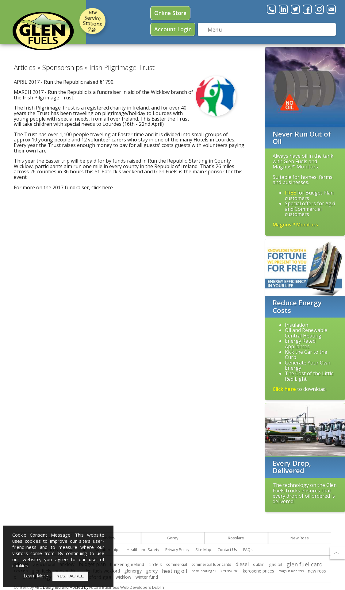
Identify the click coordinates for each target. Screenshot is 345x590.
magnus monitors (291, 571)
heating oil (174, 570)
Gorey (172, 538)
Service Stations (92, 22)
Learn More (36, 576)
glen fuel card (304, 564)
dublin (259, 564)
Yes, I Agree (70, 576)
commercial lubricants (211, 564)
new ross (317, 571)
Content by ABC (28, 587)
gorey (152, 571)
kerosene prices (258, 571)
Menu (215, 29)
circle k (155, 564)
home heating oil (204, 571)
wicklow (123, 577)
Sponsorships (62, 67)
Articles (25, 67)
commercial (176, 564)
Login (173, 29)
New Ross (299, 538)
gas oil (275, 564)
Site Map (203, 549)
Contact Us (227, 549)
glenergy (133, 571)
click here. (102, 187)
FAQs (248, 549)
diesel (242, 564)
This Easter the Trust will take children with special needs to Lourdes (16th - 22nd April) (101, 121)
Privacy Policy (177, 549)
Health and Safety (143, 549)
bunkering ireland (127, 564)
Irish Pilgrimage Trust (48, 97)
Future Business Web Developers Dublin (126, 587)
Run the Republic (63, 82)
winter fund (147, 577)
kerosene (229, 570)
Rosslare (236, 538)
